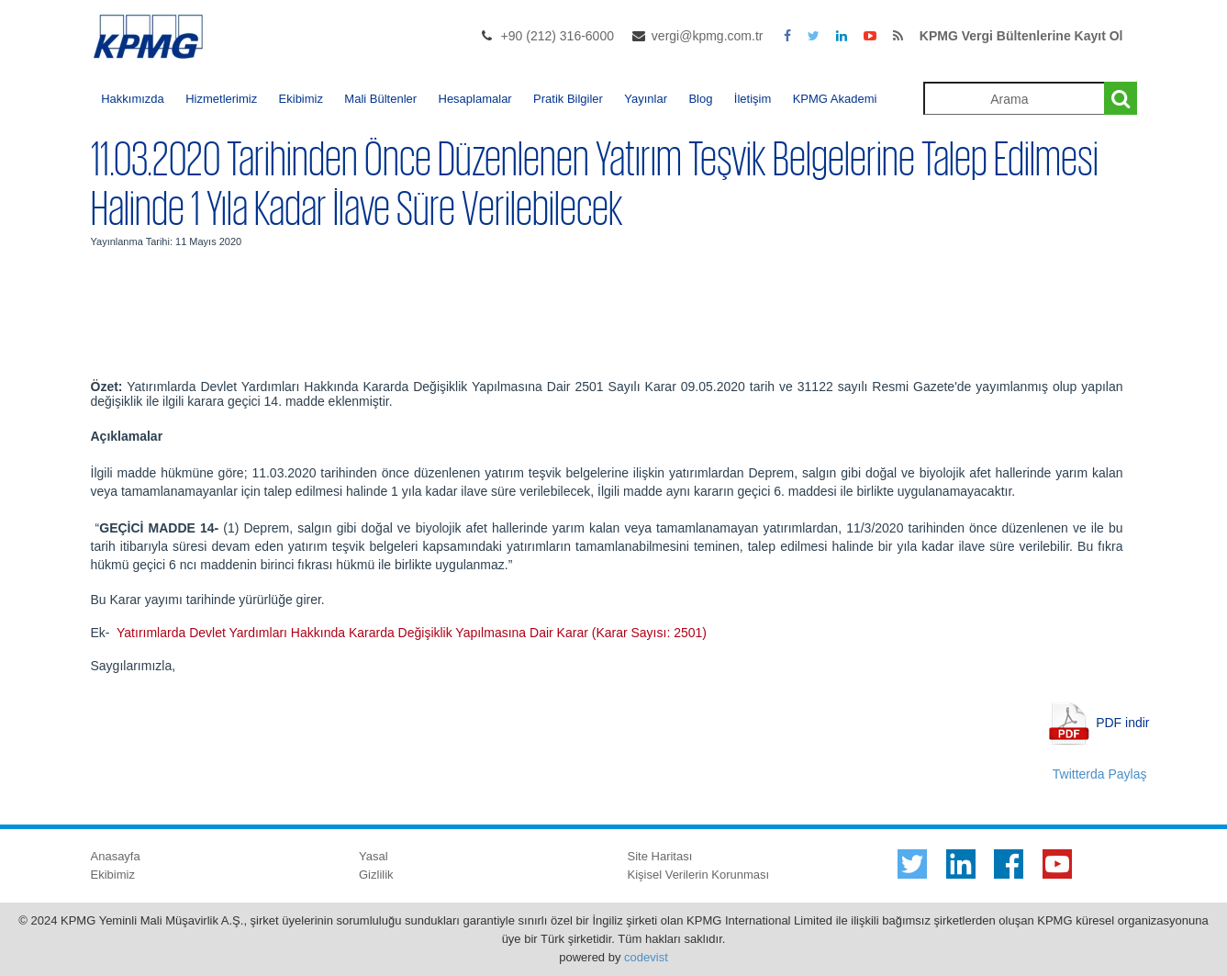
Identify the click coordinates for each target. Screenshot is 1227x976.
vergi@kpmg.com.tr (708, 35)
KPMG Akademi (835, 99)
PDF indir (1122, 721)
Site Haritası (660, 856)
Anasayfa (115, 856)
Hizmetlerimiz (221, 99)
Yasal (373, 856)
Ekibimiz (301, 99)
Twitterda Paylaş (1100, 774)
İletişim (752, 99)
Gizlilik (376, 874)
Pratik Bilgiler (568, 99)
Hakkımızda (132, 99)
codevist (646, 957)
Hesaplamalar (475, 99)
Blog (700, 99)
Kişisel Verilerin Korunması (699, 874)
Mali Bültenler (380, 99)
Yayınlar (645, 99)
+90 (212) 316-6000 (557, 35)
